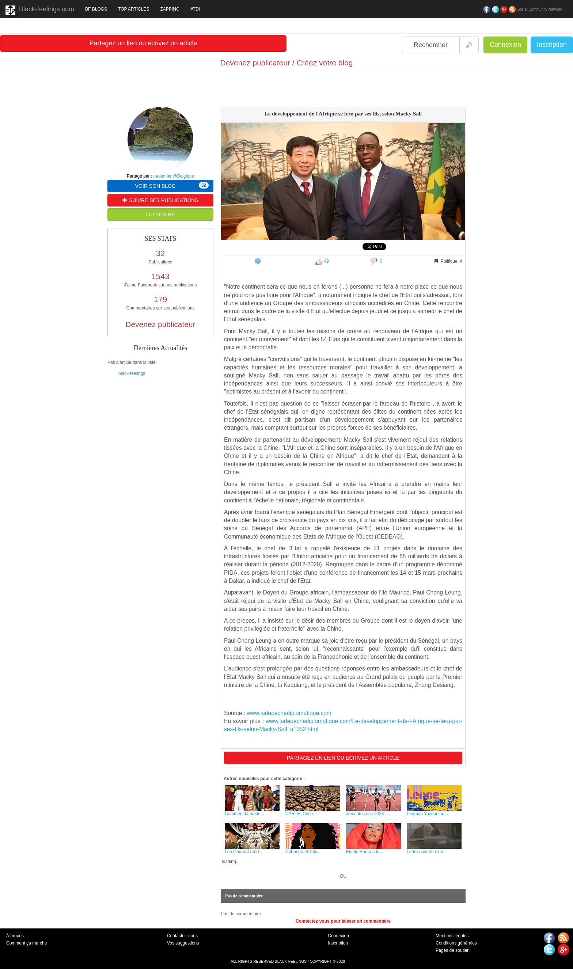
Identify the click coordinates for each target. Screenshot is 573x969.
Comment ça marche (26, 943)
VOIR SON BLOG (172, 185)
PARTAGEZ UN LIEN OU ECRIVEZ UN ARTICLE (343, 758)
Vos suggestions (183, 943)
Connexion (505, 44)
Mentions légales (452, 935)
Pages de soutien (453, 950)
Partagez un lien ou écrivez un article (143, 43)
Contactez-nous (182, 935)
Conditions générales (456, 943)
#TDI (195, 9)
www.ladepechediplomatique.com (289, 713)
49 (321, 261)
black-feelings (131, 373)
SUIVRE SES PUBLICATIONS (160, 200)
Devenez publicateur (160, 324)
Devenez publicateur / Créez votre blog (286, 62)
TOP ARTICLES (133, 9)
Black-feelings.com (39, 10)
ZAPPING (169, 9)
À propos (15, 935)
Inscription (552, 44)
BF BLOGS (96, 9)
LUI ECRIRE (160, 214)
